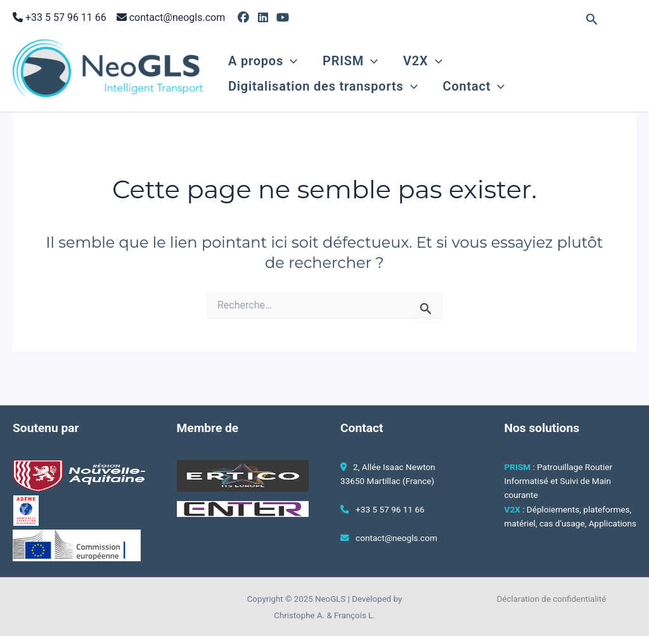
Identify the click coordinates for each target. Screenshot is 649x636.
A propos (262, 60)
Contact (474, 86)
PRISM (350, 60)
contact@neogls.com (177, 17)
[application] (290, 60)
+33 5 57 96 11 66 (65, 17)
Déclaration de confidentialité (552, 599)
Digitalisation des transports (323, 86)
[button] (592, 20)
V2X (422, 60)
